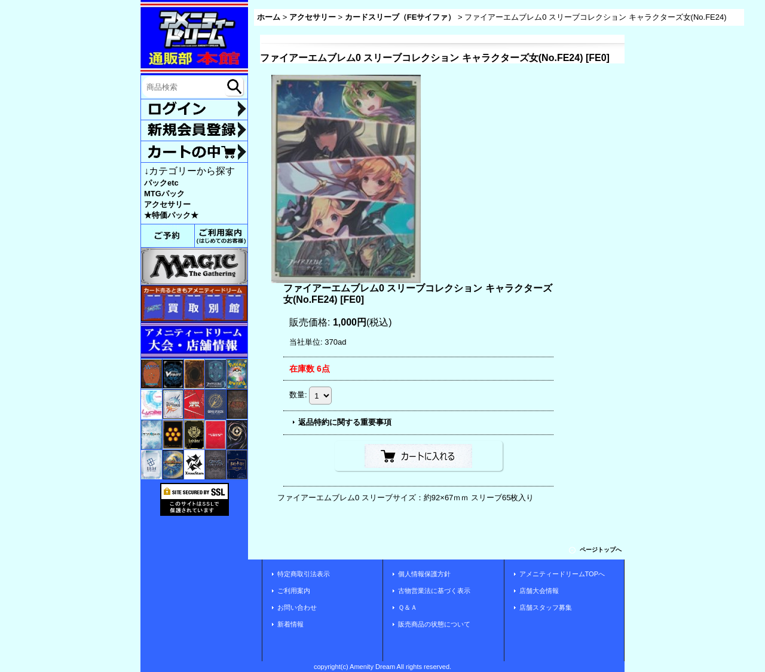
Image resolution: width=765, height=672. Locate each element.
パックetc (161, 182)
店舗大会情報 (539, 590)
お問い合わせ (297, 607)
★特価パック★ (171, 215)
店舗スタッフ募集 (545, 607)
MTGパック (164, 193)
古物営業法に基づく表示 (434, 590)
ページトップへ (601, 549)
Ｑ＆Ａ (407, 607)
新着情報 (290, 624)
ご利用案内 (293, 590)
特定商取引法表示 (303, 573)
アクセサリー (167, 204)
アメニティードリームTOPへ (562, 573)
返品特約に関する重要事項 (344, 422)
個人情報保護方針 (424, 573)
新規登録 (194, 130)
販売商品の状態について (434, 624)
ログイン (194, 109)
